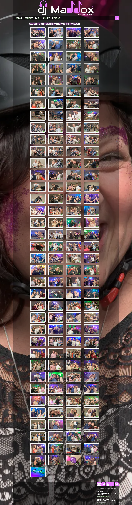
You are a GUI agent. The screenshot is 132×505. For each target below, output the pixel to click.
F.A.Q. (37, 18)
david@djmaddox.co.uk (103, 496)
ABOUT (19, 18)
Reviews (56, 18)
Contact (29, 18)
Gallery (46, 18)
